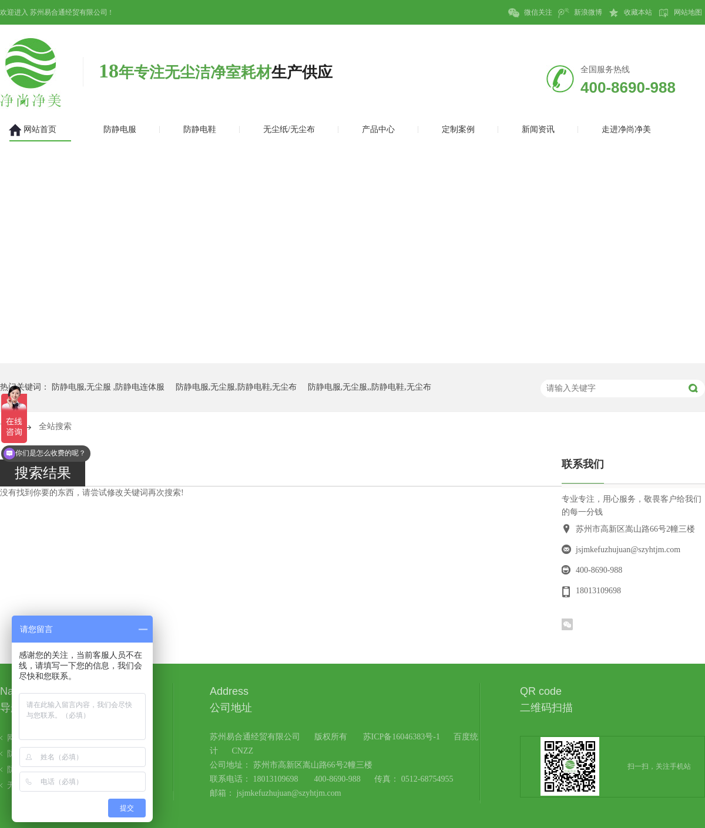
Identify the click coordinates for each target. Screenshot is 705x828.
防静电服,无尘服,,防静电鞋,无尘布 (369, 387)
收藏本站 (630, 13)
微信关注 (530, 13)
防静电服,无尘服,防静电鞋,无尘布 (236, 387)
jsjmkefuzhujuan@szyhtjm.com (628, 549)
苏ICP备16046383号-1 (401, 736)
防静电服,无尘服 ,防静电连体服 (108, 387)
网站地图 (680, 13)
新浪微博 (580, 13)
